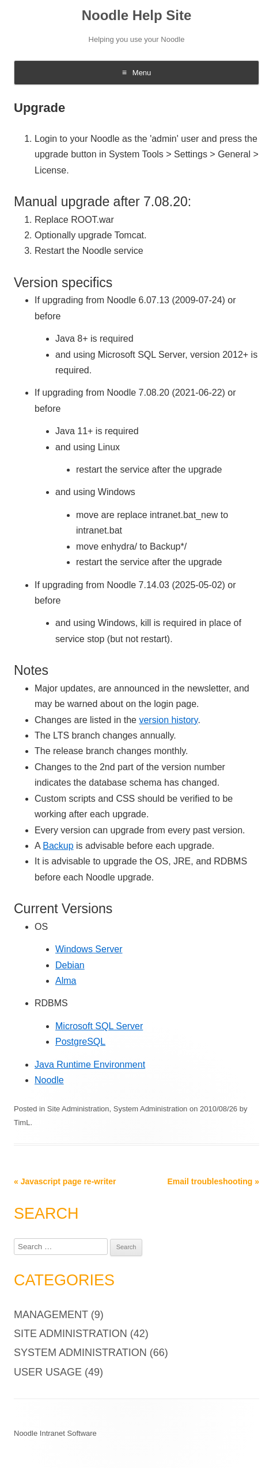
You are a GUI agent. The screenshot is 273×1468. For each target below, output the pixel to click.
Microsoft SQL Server (99, 1026)
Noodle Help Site (137, 15)
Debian (70, 965)
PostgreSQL (80, 1041)
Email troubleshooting (213, 1181)
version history (168, 720)
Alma (65, 981)
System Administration (150, 1108)
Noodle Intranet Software (55, 1433)
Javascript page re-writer (65, 1181)
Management (51, 1314)
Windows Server (88, 949)
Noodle (49, 1080)
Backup (58, 846)
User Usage (48, 1372)
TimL (22, 1122)
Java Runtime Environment (90, 1064)
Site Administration (78, 1108)
